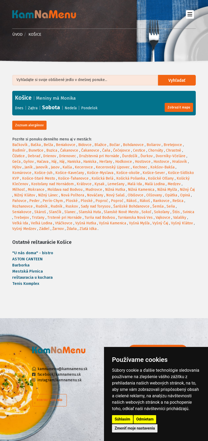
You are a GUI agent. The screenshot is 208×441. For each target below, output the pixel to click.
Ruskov (71, 206)
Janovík (42, 167)
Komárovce (21, 173)
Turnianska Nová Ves (135, 217)
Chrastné (173, 150)
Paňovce (19, 201)
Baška (36, 145)
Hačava (42, 161)
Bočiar (114, 145)
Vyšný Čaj (160, 223)
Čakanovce (69, 150)
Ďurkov (146, 156)
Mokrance (36, 189)
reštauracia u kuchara (32, 277)
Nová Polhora (72, 195)
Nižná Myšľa (167, 189)
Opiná (185, 195)
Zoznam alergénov (29, 125)
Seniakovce (21, 212)
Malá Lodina (155, 184)
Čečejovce (121, 150)
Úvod (17, 34)
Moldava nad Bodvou (64, 189)
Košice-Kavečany (69, 173)
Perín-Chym (53, 201)
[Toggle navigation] (190, 14)
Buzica (51, 150)
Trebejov (21, 217)
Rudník (42, 206)
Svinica (188, 212)
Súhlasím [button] (122, 419)
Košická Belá (102, 178)
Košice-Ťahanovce (73, 178)
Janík (28, 167)
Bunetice (35, 150)
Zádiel (44, 228)
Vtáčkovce (63, 223)
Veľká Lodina (41, 223)
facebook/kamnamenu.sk (59, 374)
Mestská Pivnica (27, 271)
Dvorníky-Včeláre (170, 156)
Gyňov (28, 161)
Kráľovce (84, 184)
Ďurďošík (130, 156)
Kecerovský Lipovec (113, 167)
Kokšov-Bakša (162, 167)
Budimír (19, 150)
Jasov (55, 167)
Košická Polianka (130, 178)
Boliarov (154, 145)
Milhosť (18, 189)
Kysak (99, 184)
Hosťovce (143, 161)
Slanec (70, 212)
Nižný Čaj (187, 189)
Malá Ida (134, 184)
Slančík (55, 212)
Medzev (174, 184)
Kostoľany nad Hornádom (52, 184)
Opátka (171, 195)
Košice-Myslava (100, 173)
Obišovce (135, 195)
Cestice (139, 150)
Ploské (72, 201)
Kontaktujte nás (49, 400)
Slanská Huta (90, 212)
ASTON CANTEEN (27, 259)
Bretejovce (173, 145)
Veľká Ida (20, 223)
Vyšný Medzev (24, 228)
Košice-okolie (128, 173)
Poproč (101, 201)
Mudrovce (93, 189)
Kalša (67, 167)
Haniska (73, 161)
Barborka (21, 265)
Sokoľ (146, 212)
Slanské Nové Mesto (121, 212)
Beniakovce (65, 145)
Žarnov (58, 228)
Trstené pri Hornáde (64, 217)
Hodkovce (123, 161)
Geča (16, 161)
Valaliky (179, 217)
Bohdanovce (133, 145)
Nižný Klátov (24, 195)
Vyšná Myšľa (139, 223)
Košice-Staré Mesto (38, 178)
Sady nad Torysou (95, 206)
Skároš (40, 212)
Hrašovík (179, 161)
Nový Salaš (115, 195)
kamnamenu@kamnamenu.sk (63, 369)
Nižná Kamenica (141, 189)
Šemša (158, 206)
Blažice (100, 145)
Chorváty (155, 150)
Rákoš (131, 201)
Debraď (34, 156)
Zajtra (33, 108)
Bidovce (84, 145)
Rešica (177, 201)
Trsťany (38, 217)
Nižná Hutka (115, 189)
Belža (48, 145)
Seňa (171, 206)
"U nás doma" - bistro (32, 252)
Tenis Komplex (25, 283)
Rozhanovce (22, 206)
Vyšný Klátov (182, 223)
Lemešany (115, 184)
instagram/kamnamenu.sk (60, 380)
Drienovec (67, 156)
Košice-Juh (43, 173)
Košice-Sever (154, 173)
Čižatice (18, 156)
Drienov (49, 156)
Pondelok (89, 108)
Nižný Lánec (48, 195)
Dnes (19, 108)
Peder (34, 201)
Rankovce (161, 201)
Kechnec (140, 167)
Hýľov (17, 167)
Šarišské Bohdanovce (131, 206)
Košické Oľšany (161, 178)
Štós (176, 212)
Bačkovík (20, 145)
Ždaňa (72, 228)
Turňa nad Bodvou (100, 217)
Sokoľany (161, 212)
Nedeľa (71, 108)
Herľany (105, 161)
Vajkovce (163, 217)
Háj (53, 161)
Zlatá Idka (88, 228)
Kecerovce (84, 167)
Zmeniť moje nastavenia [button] (135, 428)
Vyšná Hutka (85, 223)
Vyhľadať (177, 80)
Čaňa (106, 150)
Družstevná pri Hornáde (99, 156)
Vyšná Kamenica (112, 223)
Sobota (51, 107)
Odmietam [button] (144, 419)
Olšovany (154, 195)
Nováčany (95, 195)
